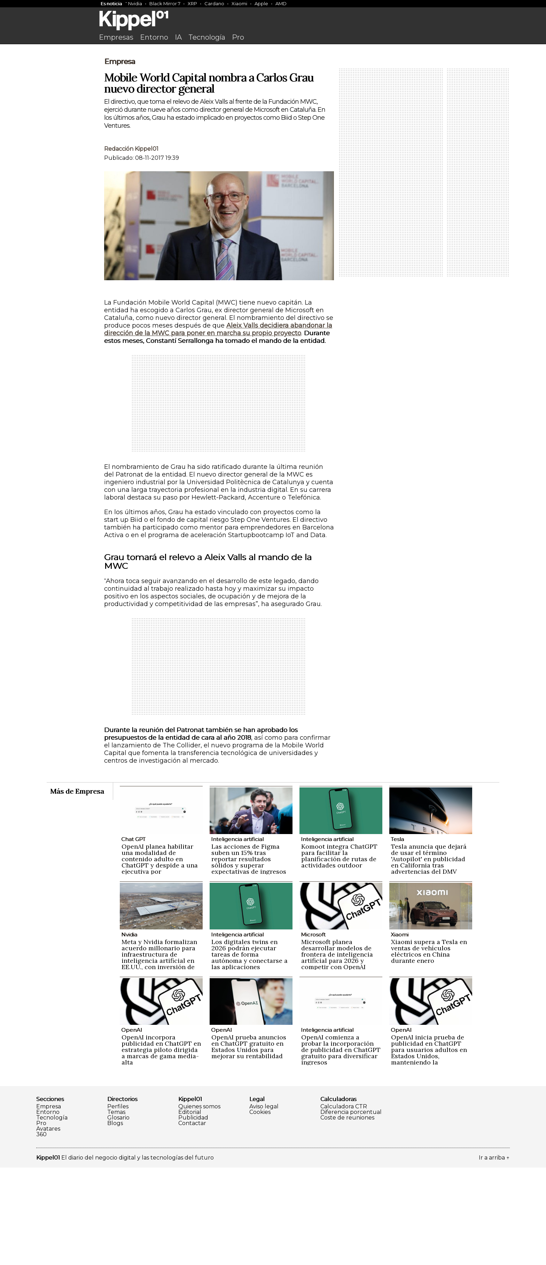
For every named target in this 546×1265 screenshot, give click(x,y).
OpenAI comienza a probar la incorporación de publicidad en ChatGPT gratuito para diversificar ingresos (341, 1147)
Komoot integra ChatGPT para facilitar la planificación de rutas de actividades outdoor (339, 953)
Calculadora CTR (343, 1204)
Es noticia (111, 3)
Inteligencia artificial (237, 936)
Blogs (115, 1221)
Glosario (118, 1215)
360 (41, 1232)
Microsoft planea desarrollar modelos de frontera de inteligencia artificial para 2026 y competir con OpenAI (337, 1051)
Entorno (154, 37)
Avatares (48, 1226)
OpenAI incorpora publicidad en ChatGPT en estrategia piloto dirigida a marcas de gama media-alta (161, 1147)
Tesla (397, 936)
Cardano (214, 3)
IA (178, 37)
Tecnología (206, 37)
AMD (281, 3)
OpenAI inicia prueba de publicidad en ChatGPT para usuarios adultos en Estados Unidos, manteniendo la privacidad (429, 1150)
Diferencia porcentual (351, 1209)
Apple (261, 3)
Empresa (119, 159)
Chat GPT (133, 936)
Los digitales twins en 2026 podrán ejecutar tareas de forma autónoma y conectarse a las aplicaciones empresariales (249, 1055)
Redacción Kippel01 (131, 246)
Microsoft (313, 1032)
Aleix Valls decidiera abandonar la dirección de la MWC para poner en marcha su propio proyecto (218, 426)
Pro (238, 37)
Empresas (116, 37)
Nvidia (135, 3)
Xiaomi (239, 3)
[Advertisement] (273, 100)
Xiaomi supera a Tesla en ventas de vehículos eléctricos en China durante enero (429, 1048)
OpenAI (131, 1127)
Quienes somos (199, 1204)
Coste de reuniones (347, 1215)
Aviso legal (264, 1204)
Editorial (189, 1209)
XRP (192, 3)
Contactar (192, 1221)
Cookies (260, 1209)
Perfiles (117, 1204)
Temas (116, 1209)
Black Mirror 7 (164, 3)
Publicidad (193, 1215)
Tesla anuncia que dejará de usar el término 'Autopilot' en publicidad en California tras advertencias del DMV (429, 956)
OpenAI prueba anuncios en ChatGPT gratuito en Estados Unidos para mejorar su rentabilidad (248, 1144)
